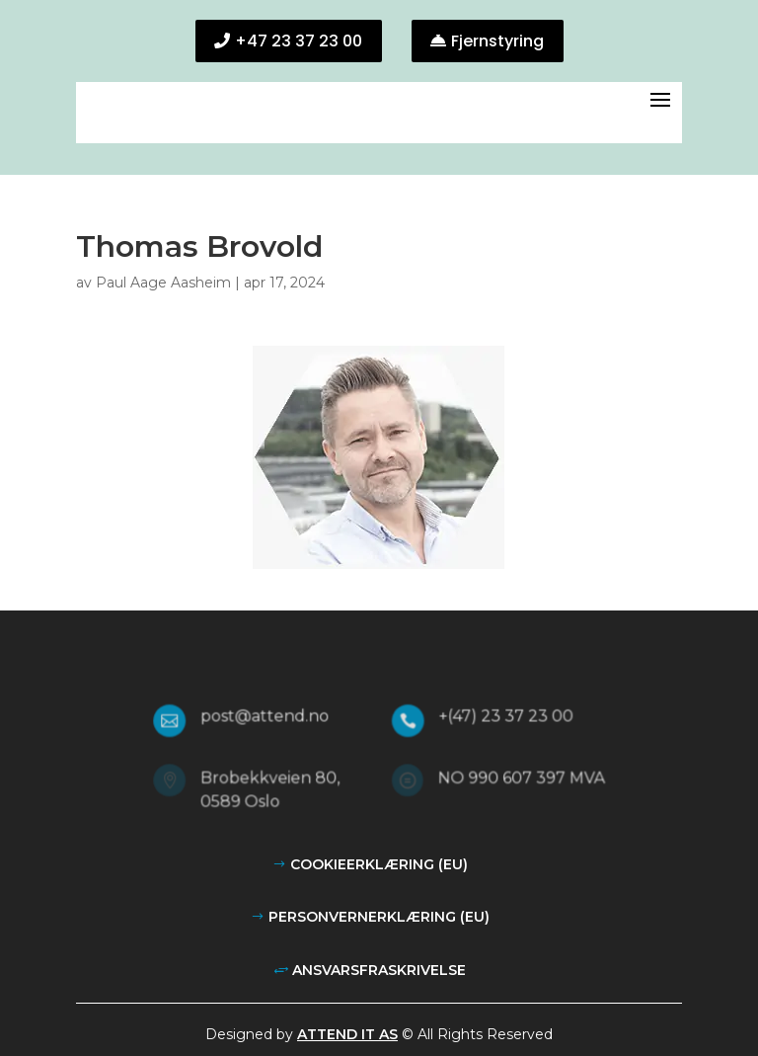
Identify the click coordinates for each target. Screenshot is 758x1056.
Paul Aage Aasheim (163, 282)
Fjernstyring (497, 41)
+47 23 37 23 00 (298, 41)
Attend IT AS (347, 1034)
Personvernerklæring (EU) (379, 917)
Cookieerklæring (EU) (379, 864)
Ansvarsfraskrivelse (379, 970)
